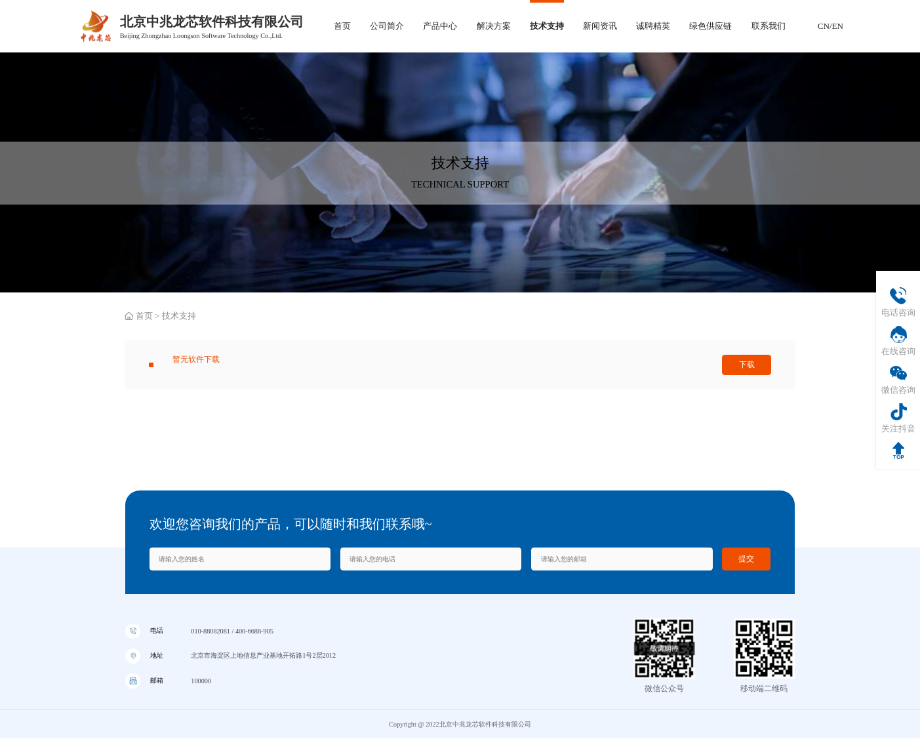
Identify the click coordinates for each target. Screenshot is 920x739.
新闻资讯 (600, 26)
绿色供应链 (710, 26)
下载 (747, 367)
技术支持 (547, 26)
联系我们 (768, 26)
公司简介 (387, 26)
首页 (342, 26)
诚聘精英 (653, 26)
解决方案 (494, 26)
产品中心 (440, 26)
